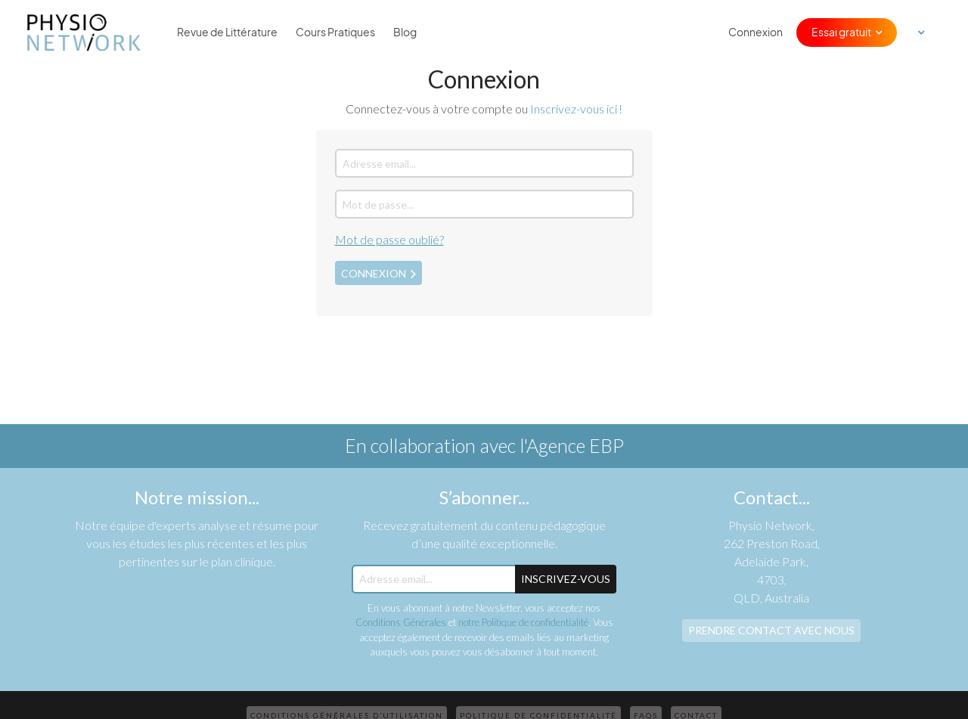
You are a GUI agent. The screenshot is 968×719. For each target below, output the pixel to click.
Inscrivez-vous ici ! (576, 108)
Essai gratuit (841, 32)
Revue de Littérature (227, 32)
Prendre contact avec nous (771, 630)
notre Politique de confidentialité (523, 622)
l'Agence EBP (572, 445)
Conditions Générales (400, 622)
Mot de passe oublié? (389, 239)
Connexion (755, 32)
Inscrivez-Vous (565, 578)
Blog (405, 32)
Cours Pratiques (335, 32)
